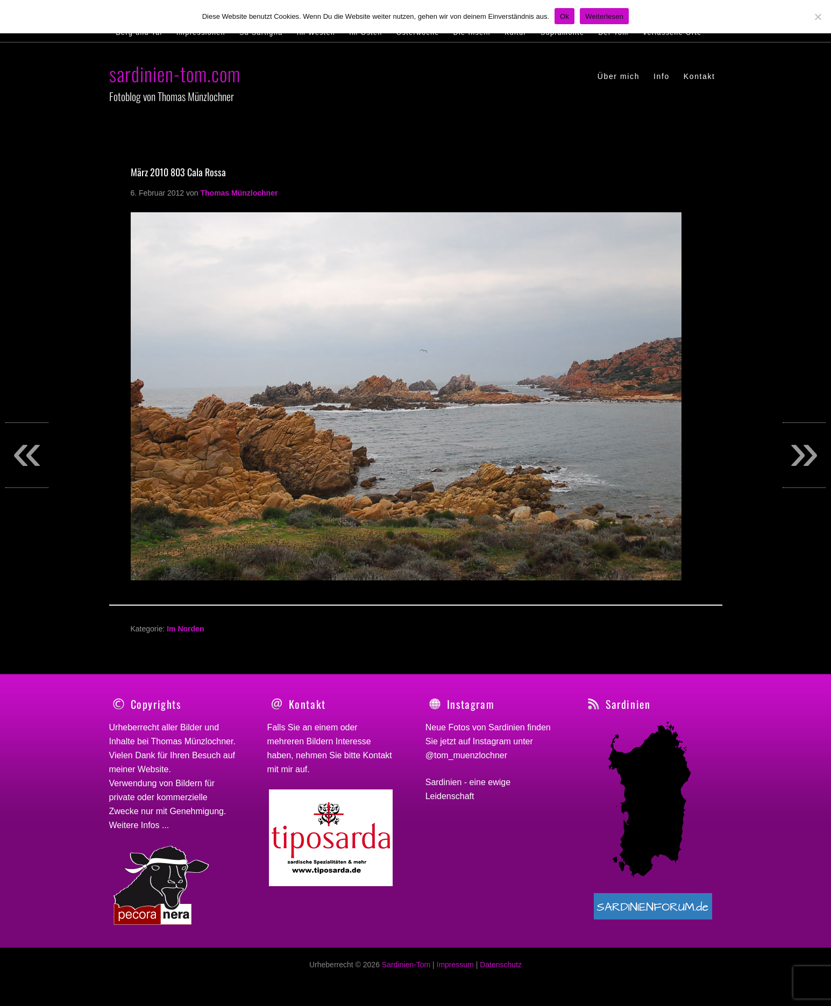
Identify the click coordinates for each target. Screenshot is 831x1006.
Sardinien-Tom (406, 970)
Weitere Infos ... (139, 825)
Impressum (455, 970)
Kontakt (377, 755)
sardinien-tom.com (174, 73)
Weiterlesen (604, 16)
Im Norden (185, 628)
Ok (564, 16)
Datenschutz (501, 970)
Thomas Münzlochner (192, 741)
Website (153, 769)
